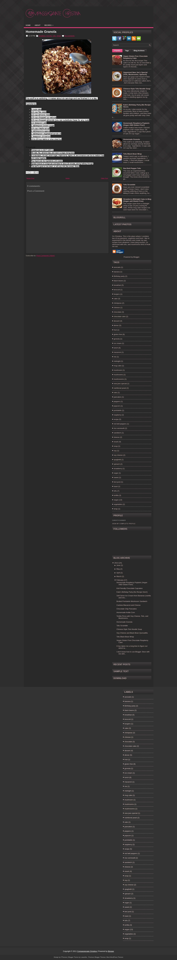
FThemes (64, 957)
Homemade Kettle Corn (126, 612)
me (115, 357)
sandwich (117, 433)
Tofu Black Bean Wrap (132, 154)
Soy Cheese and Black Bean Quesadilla (132, 633)
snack (116, 442)
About (38, 25)
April (118, 573)
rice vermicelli (119, 428)
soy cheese (118, 455)
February (120, 580)
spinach (117, 464)
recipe (116, 419)
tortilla (116, 495)
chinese (117, 308)
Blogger (136, 257)
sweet (116, 477)
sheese (116, 437)
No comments (70, 36)
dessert (117, 321)
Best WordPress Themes (115, 957)
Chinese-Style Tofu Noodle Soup (136, 89)
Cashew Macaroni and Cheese (129, 605)
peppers (117, 401)
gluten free (118, 334)
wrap (116, 509)
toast (116, 486)
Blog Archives (139, 51)
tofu (115, 491)
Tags (127, 51)
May (118, 569)
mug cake (117, 366)
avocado (117, 267)
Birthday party (119, 276)
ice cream (117, 343)
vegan (59, 36)
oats (54, 36)
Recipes (49, 24)
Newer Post (30, 178)
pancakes (117, 397)
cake (115, 299)
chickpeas (118, 303)
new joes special (120, 384)
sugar (116, 473)
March (119, 576)
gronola (49, 36)
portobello (118, 410)
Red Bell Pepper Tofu (132, 168)
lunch (116, 348)
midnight (117, 361)
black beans (118, 281)
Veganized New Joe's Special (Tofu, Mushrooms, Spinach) (135, 73)
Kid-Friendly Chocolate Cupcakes (130, 588)
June (118, 565)
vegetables (118, 504)
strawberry (118, 469)
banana (117, 272)
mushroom (118, 370)
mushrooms (118, 375)
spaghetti (117, 460)
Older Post (104, 178)
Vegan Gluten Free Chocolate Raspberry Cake (135, 57)
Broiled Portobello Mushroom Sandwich (132, 601)
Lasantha (84, 957)
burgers (117, 294)
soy (115, 451)
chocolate (117, 312)
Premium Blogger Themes (97, 957)
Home (28, 25)
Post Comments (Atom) (45, 256)
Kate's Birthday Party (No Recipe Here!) (132, 592)
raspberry (117, 415)
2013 (116, 563)
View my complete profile (124, 523)
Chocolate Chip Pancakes (127, 609)
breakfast (42, 36)
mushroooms (119, 379)
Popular (117, 51)
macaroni (117, 352)
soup (116, 446)
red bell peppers (120, 424)
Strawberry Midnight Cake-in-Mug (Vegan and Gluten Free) (137, 200)
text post (117, 482)
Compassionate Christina (87, 951)
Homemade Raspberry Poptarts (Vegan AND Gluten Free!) (136, 124)
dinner (116, 325)
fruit (115, 330)
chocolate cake (120, 316)
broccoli (117, 290)
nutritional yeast (120, 388)
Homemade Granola (41, 31)
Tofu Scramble (129, 185)
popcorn (117, 406)
